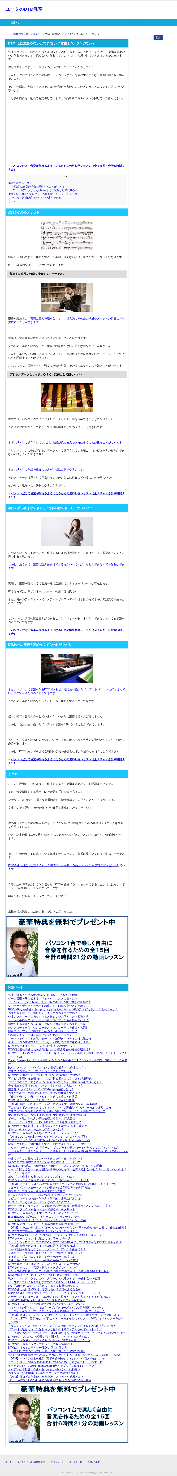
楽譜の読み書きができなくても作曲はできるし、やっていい (43, 193)
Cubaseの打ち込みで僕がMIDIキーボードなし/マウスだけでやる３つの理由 (55, 1165)
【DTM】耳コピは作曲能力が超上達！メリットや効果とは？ (46, 1376)
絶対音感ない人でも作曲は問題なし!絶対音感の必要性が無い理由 (48, 1114)
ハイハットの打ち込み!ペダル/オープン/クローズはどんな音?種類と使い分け (55, 1307)
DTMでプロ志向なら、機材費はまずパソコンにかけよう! (43, 1231)
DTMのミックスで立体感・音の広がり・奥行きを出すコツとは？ (48, 1180)
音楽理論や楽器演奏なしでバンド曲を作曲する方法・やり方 (45, 1085)
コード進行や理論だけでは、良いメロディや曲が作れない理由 (47, 1220)
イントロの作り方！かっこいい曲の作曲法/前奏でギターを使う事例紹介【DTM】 (58, 1271)
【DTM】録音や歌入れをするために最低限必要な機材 (41, 1245)
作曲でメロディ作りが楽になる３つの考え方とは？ (40, 1071)
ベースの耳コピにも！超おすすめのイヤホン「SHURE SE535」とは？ (52, 1282)
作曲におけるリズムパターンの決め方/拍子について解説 (43, 1260)
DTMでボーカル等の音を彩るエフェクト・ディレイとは (43, 1133)
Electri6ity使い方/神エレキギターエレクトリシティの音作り (45, 1216)
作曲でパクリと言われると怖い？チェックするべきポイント (45, 1158)
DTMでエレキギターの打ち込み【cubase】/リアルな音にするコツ (49, 1340)
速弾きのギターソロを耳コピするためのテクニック (40, 1034)
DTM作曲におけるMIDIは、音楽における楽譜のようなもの (44, 1289)
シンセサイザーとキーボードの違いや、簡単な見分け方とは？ (47, 1005)
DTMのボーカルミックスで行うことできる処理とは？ (41, 1343)
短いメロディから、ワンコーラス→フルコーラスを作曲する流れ (48, 1027)
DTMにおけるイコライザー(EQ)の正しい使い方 (37, 1347)
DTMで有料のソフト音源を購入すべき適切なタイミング (43, 1267)
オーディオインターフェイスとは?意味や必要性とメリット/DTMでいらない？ (56, 1311)
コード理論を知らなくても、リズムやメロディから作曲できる (47, 1249)
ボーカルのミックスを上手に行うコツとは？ (36, 1129)
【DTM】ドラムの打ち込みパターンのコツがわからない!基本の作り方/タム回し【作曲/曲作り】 (67, 1227)
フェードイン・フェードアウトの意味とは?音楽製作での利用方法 (49, 1187)
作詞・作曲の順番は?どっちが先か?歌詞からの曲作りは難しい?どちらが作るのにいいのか (64, 1354)
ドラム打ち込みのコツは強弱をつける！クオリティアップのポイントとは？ (55, 1329)
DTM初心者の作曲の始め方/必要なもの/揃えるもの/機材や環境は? (49, 1049)
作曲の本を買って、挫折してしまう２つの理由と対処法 (42, 1013)
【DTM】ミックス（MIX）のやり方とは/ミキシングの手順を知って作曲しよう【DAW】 (63, 1183)
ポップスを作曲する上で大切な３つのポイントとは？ (41, 1176)
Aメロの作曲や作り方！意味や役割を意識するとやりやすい (45, 1194)
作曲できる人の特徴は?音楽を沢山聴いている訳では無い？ (45, 994)
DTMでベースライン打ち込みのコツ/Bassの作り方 (39, 1238)
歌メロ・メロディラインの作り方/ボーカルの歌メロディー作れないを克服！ (55, 1278)
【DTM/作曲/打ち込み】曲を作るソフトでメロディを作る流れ (46, 1300)
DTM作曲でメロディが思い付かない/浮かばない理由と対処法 (46, 1303)
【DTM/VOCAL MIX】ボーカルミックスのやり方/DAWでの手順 (47, 1136)
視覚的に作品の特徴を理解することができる (38, 186)
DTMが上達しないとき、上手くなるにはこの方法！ (40, 1202)
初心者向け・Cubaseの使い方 (31, 1462)
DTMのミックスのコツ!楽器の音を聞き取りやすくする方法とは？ (49, 1336)
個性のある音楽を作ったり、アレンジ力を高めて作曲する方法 (47, 1023)
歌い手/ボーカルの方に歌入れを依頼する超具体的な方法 (43, 1285)
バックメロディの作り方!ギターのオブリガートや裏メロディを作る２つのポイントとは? (63, 1147)
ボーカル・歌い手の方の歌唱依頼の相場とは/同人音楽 (41, 1118)
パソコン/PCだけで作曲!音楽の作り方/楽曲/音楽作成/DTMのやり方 (49, 1380)
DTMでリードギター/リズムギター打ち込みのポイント (42, 1045)
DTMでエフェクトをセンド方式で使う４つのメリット (41, 1209)
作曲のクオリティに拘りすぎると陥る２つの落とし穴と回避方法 (48, 1016)
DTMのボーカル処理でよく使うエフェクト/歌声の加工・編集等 (47, 1125)
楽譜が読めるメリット (21, 182)
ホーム (8, 1462)
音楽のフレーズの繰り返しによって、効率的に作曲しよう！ (45, 1253)
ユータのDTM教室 (23, 9)
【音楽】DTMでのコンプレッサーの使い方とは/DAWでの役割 (46, 1351)
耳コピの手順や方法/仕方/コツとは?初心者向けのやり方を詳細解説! (50, 1078)
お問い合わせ (94, 1462)
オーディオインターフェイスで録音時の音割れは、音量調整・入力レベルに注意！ (59, 1205)
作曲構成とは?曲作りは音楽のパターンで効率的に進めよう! (45, 1373)
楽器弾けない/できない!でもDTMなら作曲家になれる (41, 1089)
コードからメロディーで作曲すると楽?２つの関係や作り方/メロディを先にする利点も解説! (65, 1242)
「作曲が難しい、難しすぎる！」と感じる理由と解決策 (42, 1096)
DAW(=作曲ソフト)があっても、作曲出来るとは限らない (43, 1274)
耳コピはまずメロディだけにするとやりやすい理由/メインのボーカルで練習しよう (59, 1107)
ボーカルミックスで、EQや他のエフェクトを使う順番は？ (44, 1122)
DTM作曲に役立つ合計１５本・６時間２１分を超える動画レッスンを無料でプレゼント (62, 865)
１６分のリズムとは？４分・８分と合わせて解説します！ (44, 1256)
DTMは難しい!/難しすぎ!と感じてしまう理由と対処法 (41, 1100)
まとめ (12, 201)
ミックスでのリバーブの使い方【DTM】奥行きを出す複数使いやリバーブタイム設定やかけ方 (66, 1333)
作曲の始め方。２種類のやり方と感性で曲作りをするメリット (47, 1093)
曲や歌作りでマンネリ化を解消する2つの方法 (36, 1191)
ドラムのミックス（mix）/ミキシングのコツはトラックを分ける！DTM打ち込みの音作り (63, 1325)
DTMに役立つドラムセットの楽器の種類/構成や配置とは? (44, 1223)
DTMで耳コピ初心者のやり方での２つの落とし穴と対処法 (44, 1263)
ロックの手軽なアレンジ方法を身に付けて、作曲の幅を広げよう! (48, 1020)
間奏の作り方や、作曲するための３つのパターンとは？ (42, 1031)
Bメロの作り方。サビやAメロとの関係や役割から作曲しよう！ (47, 1067)
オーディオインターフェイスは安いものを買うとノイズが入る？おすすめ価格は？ (59, 1296)
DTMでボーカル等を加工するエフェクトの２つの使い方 (43, 1213)
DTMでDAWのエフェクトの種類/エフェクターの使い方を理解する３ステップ (56, 1234)
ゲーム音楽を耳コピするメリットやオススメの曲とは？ (42, 998)
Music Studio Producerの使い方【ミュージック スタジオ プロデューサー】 (54, 1293)
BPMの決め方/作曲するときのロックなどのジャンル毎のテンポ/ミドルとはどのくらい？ (63, 1009)
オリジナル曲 (75, 1462)
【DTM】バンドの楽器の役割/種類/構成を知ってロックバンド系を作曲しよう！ (57, 1358)
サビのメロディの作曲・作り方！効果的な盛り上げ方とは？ (45, 1198)
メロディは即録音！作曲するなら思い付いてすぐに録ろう (44, 1369)
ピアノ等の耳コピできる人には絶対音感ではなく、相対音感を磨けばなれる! (55, 1082)
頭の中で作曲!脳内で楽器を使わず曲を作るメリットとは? (44, 1162)
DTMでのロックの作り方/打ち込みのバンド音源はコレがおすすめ (49, 1140)
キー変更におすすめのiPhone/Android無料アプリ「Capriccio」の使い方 (52, 1365)
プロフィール (57, 1462)
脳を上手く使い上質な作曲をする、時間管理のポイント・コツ (47, 1143)
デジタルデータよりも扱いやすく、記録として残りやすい (46, 190)
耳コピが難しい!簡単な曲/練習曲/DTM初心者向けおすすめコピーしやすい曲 (55, 1362)
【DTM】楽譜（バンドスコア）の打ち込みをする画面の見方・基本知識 (52, 1103)
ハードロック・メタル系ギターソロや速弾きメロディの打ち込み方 (49, 1038)
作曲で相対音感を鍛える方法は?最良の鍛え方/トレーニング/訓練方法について (57, 1111)
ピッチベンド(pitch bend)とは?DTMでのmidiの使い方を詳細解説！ (49, 1002)
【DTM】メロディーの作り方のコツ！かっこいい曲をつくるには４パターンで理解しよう (64, 1314)
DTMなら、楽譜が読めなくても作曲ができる (34, 197)
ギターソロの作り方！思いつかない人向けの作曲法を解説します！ (49, 1042)
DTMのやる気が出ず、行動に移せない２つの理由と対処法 (44, 1074)
